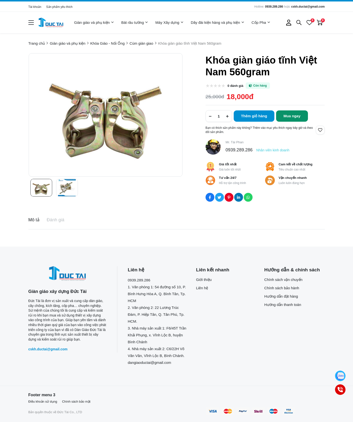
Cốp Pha (261, 22)
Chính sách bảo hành (281, 288)
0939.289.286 (274, 6)
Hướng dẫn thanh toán (282, 305)
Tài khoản (34, 7)
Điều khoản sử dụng (42, 401)
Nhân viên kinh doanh (272, 150)
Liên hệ (202, 288)
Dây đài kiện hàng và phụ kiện (217, 22)
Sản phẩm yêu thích (59, 7)
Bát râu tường (134, 22)
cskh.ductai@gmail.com (308, 6)
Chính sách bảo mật (76, 401)
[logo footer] (67, 273)
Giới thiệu (204, 279)
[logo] (51, 22)
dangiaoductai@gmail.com (149, 362)
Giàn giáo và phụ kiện (94, 22)
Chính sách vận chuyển (283, 279)
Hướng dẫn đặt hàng (281, 296)
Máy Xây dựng (169, 22)
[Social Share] (210, 197)
